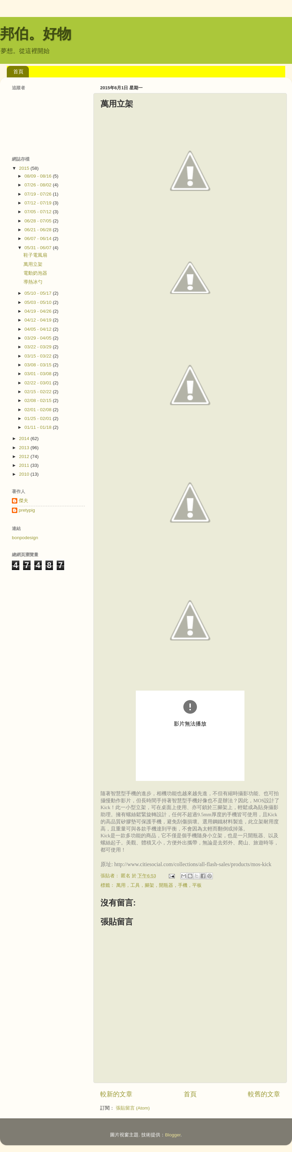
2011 (25, 465)
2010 (25, 474)
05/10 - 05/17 (38, 293)
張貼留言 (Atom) (133, 1108)
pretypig (27, 510)
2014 (25, 438)
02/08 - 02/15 (38, 400)
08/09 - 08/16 (38, 176)
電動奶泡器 (35, 273)
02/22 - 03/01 (38, 382)
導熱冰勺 (32, 282)
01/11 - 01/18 (38, 427)
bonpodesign (25, 537)
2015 (25, 168)
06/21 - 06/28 (38, 229)
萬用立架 (32, 264)
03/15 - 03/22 (38, 356)
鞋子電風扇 (35, 255)
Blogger (173, 1134)
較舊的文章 (264, 1094)
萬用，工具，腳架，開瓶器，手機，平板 (159, 885)
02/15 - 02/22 (38, 391)
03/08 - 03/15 (38, 364)
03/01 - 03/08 (38, 373)
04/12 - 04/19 (38, 320)
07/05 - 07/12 (38, 211)
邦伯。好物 (35, 34)
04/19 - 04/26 (38, 311)
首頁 (18, 71)
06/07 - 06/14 (38, 238)
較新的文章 (116, 1094)
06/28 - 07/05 (38, 220)
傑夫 (23, 500)
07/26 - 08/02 (38, 184)
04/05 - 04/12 (38, 329)
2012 (25, 456)
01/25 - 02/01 (38, 418)
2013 (25, 447)
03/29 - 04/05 (38, 338)
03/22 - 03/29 (38, 346)
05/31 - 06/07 (38, 247)
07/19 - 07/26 (38, 194)
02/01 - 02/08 (38, 409)
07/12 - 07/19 (38, 202)
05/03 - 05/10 (38, 302)
